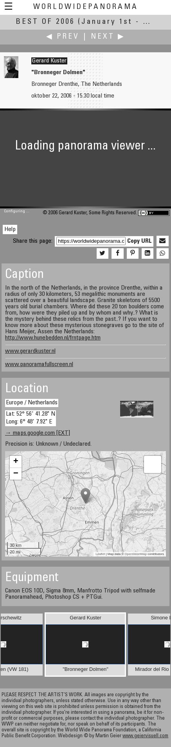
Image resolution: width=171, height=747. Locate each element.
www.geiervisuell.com (145, 736)
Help (10, 229)
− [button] (15, 474)
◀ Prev (62, 37)
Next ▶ (108, 37)
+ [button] (15, 462)
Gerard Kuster (49, 61)
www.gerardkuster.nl (30, 351)
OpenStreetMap (136, 554)
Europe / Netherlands (32, 403)
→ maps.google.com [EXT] (37, 433)
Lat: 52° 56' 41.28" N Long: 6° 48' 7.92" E (30, 418)
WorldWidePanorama (85, 7)
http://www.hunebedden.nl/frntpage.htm (53, 338)
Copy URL (139, 241)
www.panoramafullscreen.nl (39, 364)
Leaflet (100, 554)
